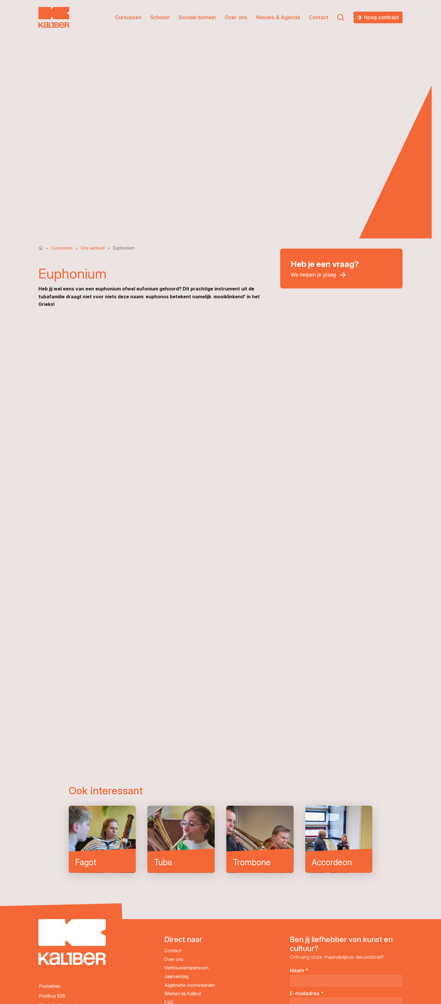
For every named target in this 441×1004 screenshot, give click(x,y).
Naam (299, 970)
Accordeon (339, 839)
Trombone (260, 839)
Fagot (102, 839)
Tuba (181, 839)
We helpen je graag (313, 275)
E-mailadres (307, 993)
